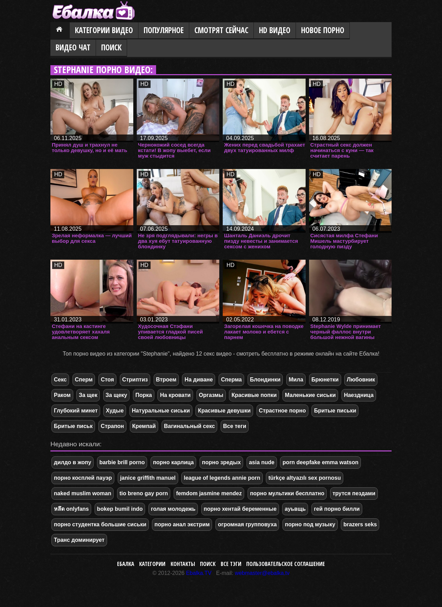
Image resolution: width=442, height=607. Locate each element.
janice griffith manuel (148, 478)
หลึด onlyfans (71, 509)
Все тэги (231, 564)
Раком (62, 395)
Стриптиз (135, 379)
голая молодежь (173, 509)
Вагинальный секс (189, 426)
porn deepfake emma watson (320, 462)
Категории (152, 564)
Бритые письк (73, 426)
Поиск (111, 47)
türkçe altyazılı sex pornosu (304, 478)
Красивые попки (254, 395)
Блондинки (265, 379)
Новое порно (322, 30)
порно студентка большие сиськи (100, 524)
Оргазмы (211, 395)
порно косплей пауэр (83, 478)
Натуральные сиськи (161, 411)
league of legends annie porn (222, 478)
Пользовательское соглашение (285, 564)
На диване (198, 379)
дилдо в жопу (72, 462)
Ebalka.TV (199, 573)
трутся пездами (354, 493)
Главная (60, 30)
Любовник (361, 379)
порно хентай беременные (240, 509)
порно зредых (221, 462)
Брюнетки (325, 379)
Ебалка (125, 564)
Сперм (84, 379)
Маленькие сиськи (310, 395)
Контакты (183, 564)
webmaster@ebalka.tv (262, 573)
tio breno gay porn (143, 493)
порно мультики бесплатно (287, 493)
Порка (143, 395)
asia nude (262, 462)
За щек (88, 395)
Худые (115, 411)
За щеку (116, 395)
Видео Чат (73, 47)
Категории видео (104, 30)
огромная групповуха (247, 524)
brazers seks (360, 524)
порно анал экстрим (182, 524)
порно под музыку (310, 524)
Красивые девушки (224, 411)
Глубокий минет (76, 411)
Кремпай (144, 426)
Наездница (359, 395)
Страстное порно (282, 411)
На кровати (175, 395)
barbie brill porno (122, 462)
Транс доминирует (79, 540)
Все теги (234, 426)
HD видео (274, 30)
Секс (60, 379)
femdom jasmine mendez (209, 493)
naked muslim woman (82, 493)
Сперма (231, 379)
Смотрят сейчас (221, 30)
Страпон (112, 426)
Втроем (166, 379)
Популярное (164, 30)
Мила (296, 379)
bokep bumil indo (120, 509)
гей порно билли (337, 509)
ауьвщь (295, 509)
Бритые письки (335, 411)
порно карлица (173, 462)
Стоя (107, 379)
